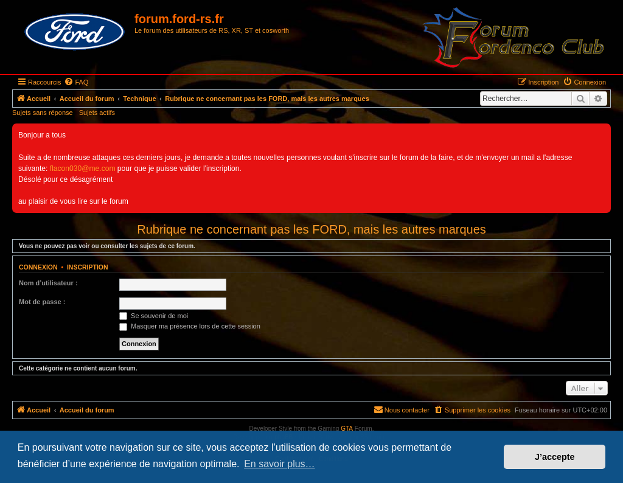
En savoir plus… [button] (279, 464)
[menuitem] (76, 82)
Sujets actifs (97, 112)
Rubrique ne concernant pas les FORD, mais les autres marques (311, 229)
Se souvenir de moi (153, 315)
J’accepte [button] (555, 457)
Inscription (87, 267)
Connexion (38, 267)
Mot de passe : (42, 301)
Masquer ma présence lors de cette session (189, 326)
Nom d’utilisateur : (48, 283)
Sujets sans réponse (42, 112)
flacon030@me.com (83, 168)
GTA (347, 428)
